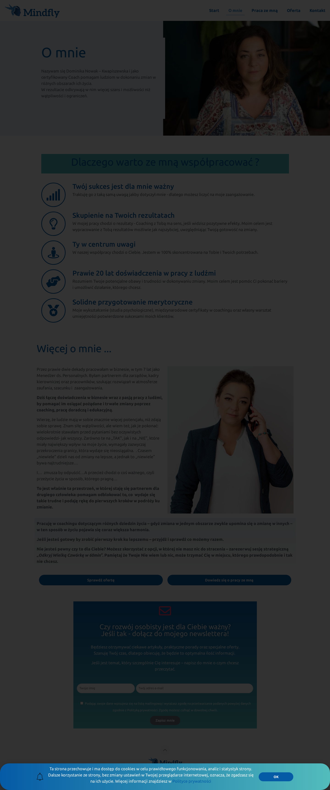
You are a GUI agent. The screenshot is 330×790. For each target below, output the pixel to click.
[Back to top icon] (165, 750)
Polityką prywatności (142, 710)
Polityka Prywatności (220, 773)
